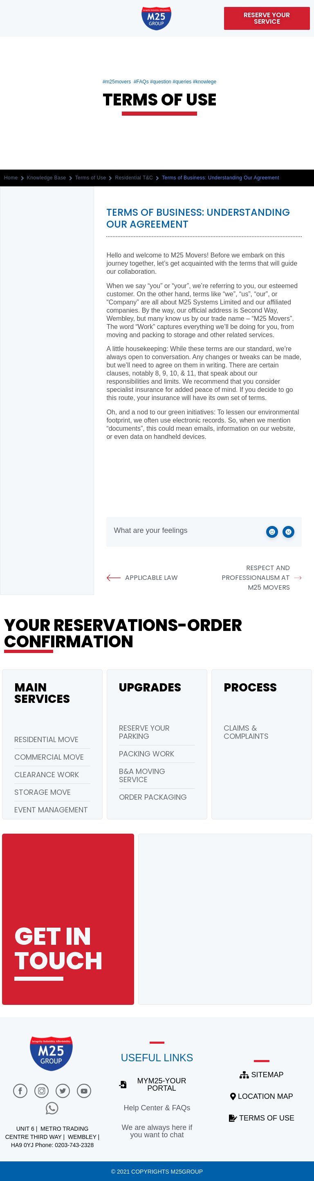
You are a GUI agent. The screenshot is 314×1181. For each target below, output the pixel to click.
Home (11, 178)
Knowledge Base (46, 178)
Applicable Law (142, 577)
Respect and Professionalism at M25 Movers (262, 577)
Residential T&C (134, 178)
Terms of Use (90, 178)
